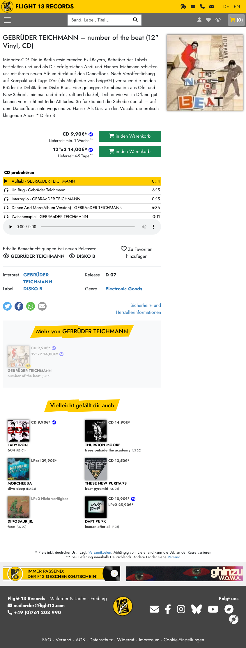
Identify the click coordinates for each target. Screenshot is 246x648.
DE (226, 6)
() (236, 20)
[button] (7, 306)
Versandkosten (100, 552)
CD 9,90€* (41, 348)
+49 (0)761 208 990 (34, 612)
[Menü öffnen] (7, 20)
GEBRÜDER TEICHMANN (37, 278)
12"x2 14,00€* (45, 354)
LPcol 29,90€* (44, 460)
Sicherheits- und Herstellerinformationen (138, 309)
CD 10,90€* (119, 498)
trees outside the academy (121, 448)
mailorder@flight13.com (36, 605)
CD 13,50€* (119, 460)
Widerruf (125, 639)
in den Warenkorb (130, 136)
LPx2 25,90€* (121, 504)
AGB (80, 639)
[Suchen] (135, 20)
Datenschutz (101, 639)
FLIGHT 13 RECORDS (39, 6)
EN (237, 6)
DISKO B (33, 288)
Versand (174, 557)
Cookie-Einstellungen (184, 639)
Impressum (149, 639)
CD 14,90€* (119, 422)
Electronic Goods (123, 288)
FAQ (46, 639)
